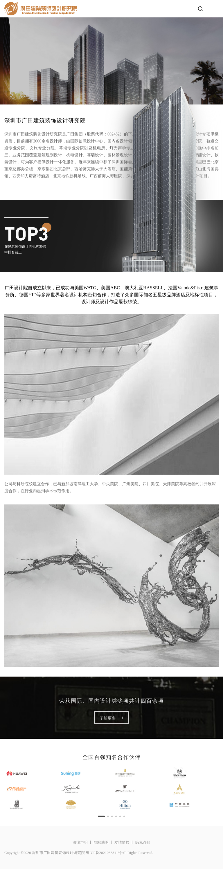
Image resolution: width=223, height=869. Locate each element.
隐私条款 (142, 842)
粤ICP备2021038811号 (104, 852)
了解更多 (111, 721)
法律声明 (80, 842)
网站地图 (101, 842)
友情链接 (122, 842)
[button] (101, 819)
